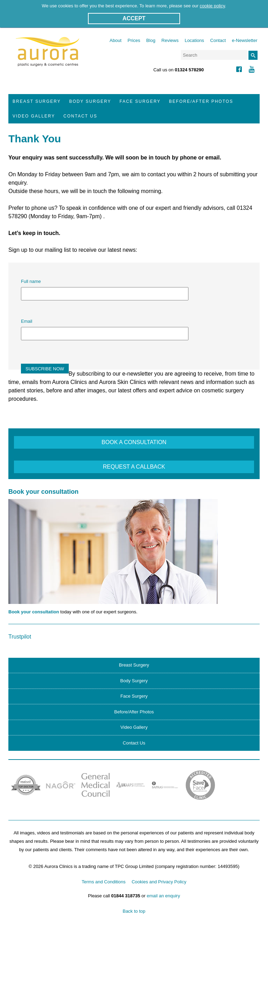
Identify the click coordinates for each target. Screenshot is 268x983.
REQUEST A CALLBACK (134, 467)
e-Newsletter (245, 40)
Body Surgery (90, 101)
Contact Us (80, 116)
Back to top (133, 911)
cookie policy (212, 5)
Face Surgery (140, 101)
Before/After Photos (201, 101)
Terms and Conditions (104, 881)
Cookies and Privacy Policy (159, 881)
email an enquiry (163, 895)
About (115, 40)
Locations (194, 40)
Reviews (170, 40)
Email (26, 321)
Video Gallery (34, 116)
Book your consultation (33, 611)
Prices (134, 40)
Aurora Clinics (47, 56)
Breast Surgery (37, 101)
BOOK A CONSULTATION (134, 442)
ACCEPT (134, 18)
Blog (150, 40)
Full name (31, 281)
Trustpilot (19, 637)
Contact (218, 40)
